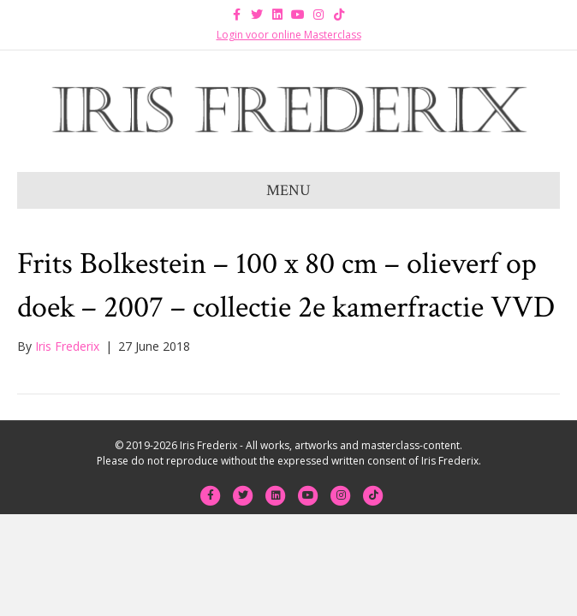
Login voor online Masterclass (289, 34)
